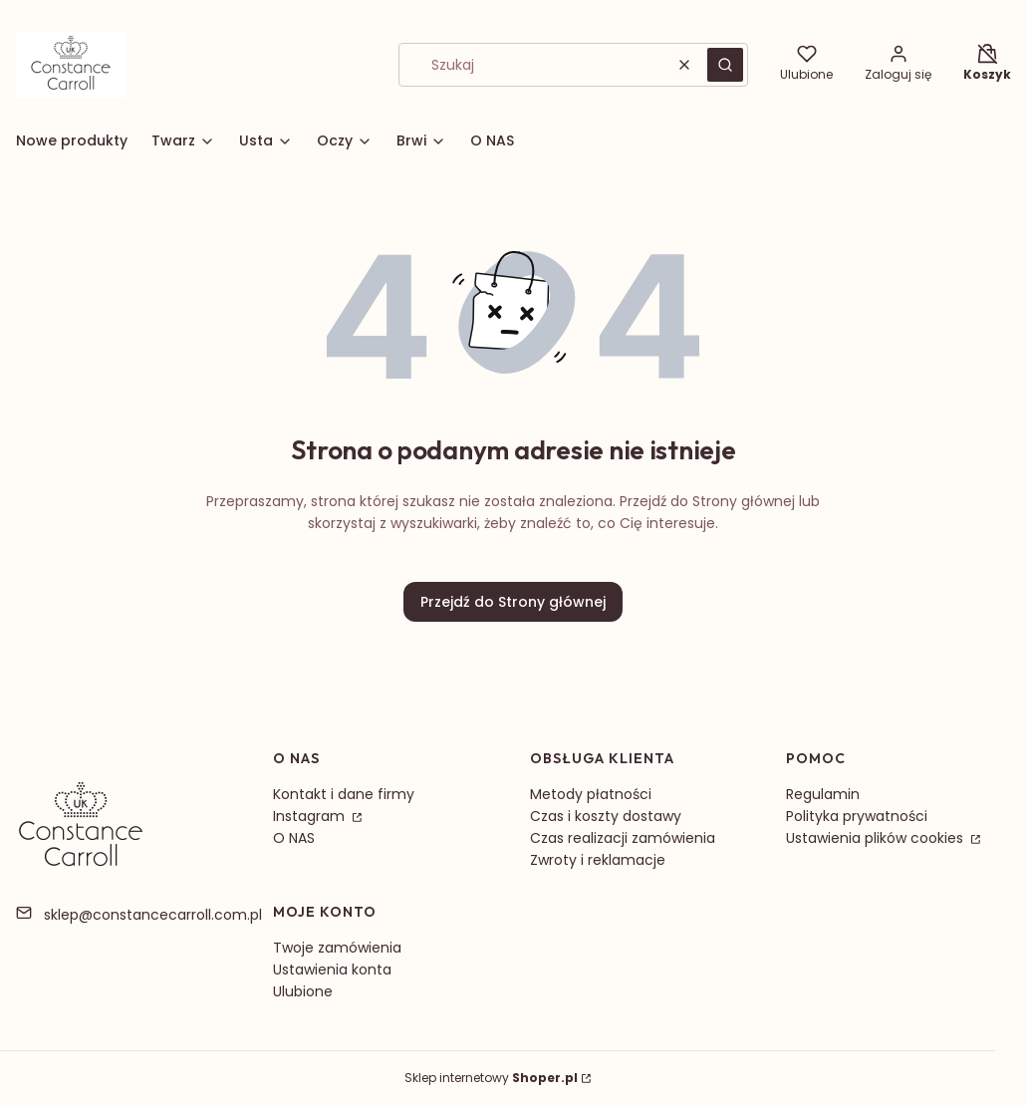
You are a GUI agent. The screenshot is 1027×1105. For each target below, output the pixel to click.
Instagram (311, 816)
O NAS (294, 838)
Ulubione (303, 991)
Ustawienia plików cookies (876, 838)
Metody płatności (590, 794)
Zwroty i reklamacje (597, 860)
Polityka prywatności (856, 816)
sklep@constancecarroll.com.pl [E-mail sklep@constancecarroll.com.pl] (153, 915)
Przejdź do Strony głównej (513, 602)
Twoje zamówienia (337, 948)
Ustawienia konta (332, 969)
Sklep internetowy (491, 1077)
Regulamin (823, 794)
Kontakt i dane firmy (343, 794)
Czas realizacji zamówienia (622, 838)
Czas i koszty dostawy (605, 816)
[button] (725, 65)
